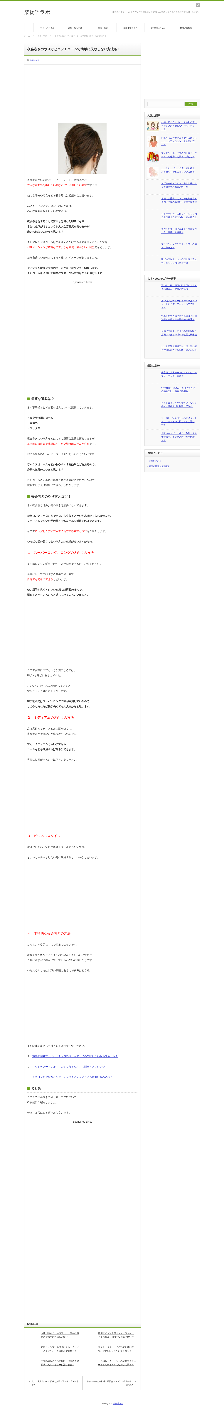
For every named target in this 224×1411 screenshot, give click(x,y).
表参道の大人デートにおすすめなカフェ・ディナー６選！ (179, 374)
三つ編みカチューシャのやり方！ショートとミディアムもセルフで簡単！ (117, 1363)
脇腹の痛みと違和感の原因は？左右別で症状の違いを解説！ (110, 1383)
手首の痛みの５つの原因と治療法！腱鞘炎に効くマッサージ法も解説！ (60, 1363)
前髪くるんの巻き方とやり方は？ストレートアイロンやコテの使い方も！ (179, 141)
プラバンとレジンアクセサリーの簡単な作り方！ (179, 246)
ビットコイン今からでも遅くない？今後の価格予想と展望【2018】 (179, 405)
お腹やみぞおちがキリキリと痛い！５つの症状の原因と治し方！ (179, 185)
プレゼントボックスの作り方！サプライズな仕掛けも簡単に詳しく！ (179, 155)
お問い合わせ (186, 28)
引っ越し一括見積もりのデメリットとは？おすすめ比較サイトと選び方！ (179, 421)
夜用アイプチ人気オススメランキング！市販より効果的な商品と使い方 (116, 1335)
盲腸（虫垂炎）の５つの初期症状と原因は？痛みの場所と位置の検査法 (179, 200)
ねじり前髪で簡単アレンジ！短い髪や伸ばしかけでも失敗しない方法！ (179, 348)
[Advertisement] (82, 93)
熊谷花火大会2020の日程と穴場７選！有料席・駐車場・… (55, 1383)
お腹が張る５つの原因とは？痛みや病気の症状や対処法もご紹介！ (60, 1335)
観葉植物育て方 (130, 28)
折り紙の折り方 (158, 28)
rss (198, 5)
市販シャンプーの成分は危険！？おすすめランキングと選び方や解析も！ (60, 1349)
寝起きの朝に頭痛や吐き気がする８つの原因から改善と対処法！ (179, 287)
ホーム (28, 27)
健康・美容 (103, 28)
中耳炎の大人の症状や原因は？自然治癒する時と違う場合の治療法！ (179, 318)
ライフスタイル (47, 28)
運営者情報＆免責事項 (159, 466)
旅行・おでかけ (75, 28)
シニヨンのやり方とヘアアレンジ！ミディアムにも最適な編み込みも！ (73, 1076)
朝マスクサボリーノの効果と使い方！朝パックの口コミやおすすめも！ (117, 1349)
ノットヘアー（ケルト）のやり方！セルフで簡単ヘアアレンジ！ (69, 1066)
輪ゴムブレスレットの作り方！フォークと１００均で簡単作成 (179, 261)
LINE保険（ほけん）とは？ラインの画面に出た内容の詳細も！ (178, 389)
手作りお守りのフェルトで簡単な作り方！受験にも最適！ (179, 231)
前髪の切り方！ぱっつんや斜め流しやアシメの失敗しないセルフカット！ (75, 1056)
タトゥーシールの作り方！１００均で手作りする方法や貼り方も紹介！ (179, 215)
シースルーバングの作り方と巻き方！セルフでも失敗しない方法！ (178, 170)
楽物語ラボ (37, 12)
